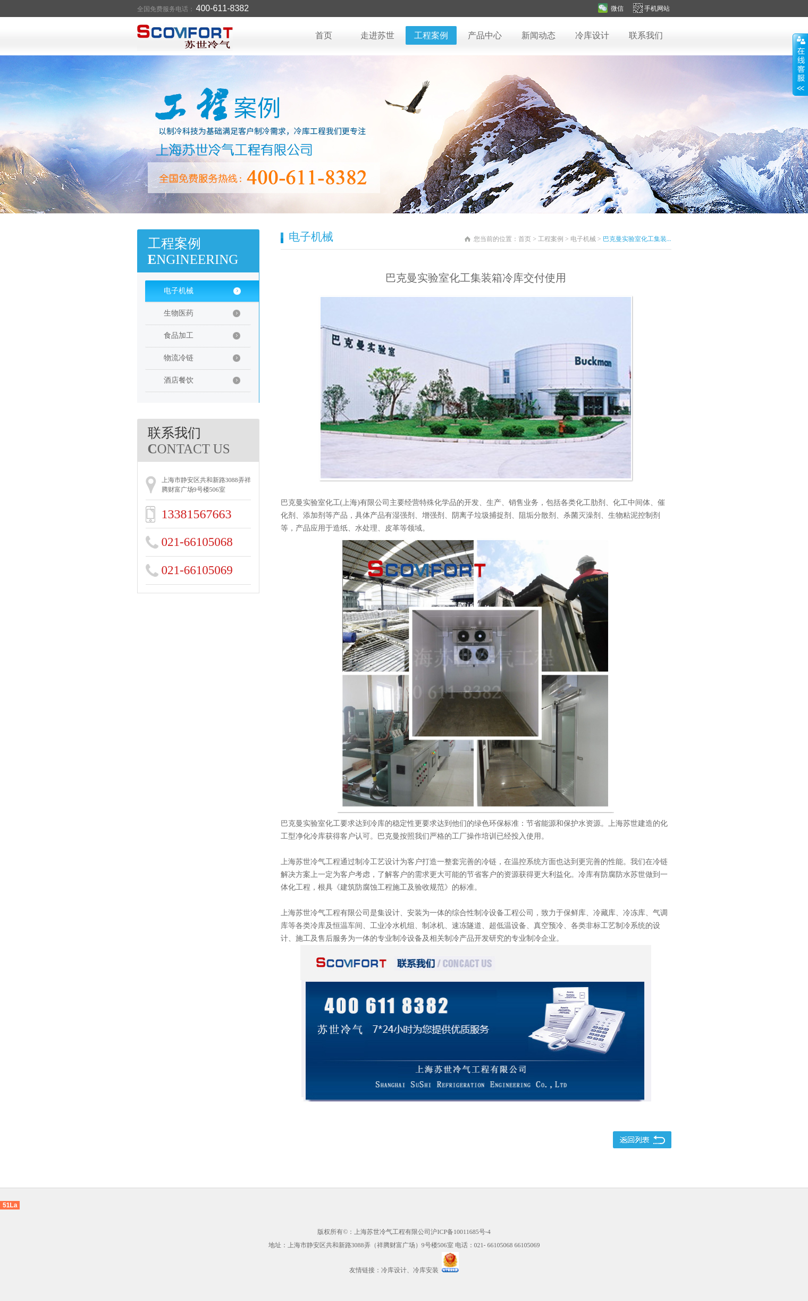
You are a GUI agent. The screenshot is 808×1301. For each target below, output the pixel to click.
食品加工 (207, 339)
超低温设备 (507, 926)
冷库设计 (592, 35)
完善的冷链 (477, 862)
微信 (611, 8)
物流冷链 (207, 361)
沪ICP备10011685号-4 (460, 1232)
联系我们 (646, 35)
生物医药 (207, 316)
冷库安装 (426, 1270)
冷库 (377, 823)
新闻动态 (538, 35)
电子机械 (209, 294)
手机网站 (652, 8)
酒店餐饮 (207, 383)
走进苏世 (377, 35)
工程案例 (431, 35)
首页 (323, 35)
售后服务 (333, 938)
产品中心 (485, 35)
